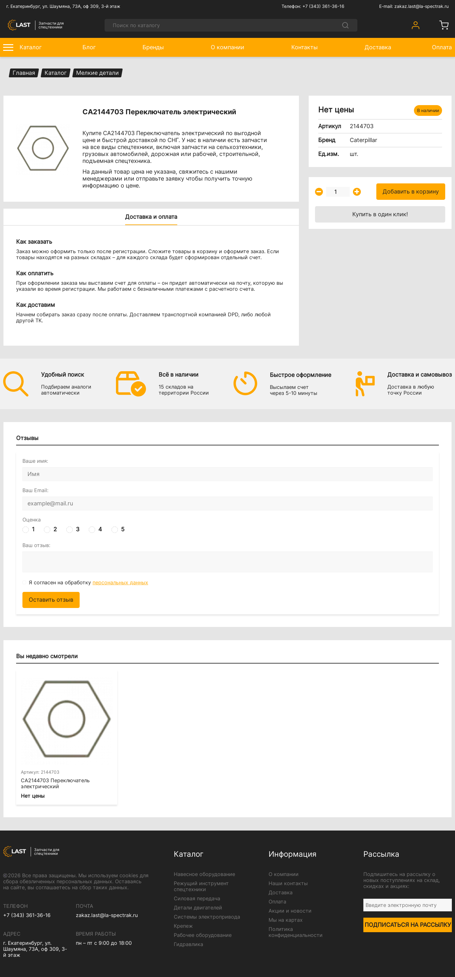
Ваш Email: (35, 490)
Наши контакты (288, 883)
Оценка (31, 520)
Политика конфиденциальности (296, 932)
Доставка (281, 893)
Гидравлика (188, 944)
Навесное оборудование (204, 874)
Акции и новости (290, 911)
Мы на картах (286, 920)
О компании (284, 874)
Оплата (277, 902)
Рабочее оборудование (203, 935)
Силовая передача (197, 899)
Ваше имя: (35, 461)
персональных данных (120, 583)
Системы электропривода (207, 917)
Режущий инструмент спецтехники (201, 886)
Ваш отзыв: (36, 545)
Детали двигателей (198, 908)
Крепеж (183, 926)
